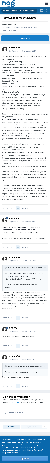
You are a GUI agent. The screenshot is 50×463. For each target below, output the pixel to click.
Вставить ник (7, 208)
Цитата (25, 208)
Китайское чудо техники (12, 119)
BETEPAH (14, 218)
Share (11, 427)
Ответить (25, 38)
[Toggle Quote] (6, 268)
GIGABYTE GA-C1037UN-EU (13, 136)
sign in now (15, 402)
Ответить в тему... (15, 413)
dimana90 (12, 25)
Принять (25, 458)
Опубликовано (22, 51)
